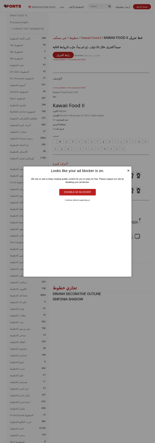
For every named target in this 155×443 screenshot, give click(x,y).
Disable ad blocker (77, 192)
